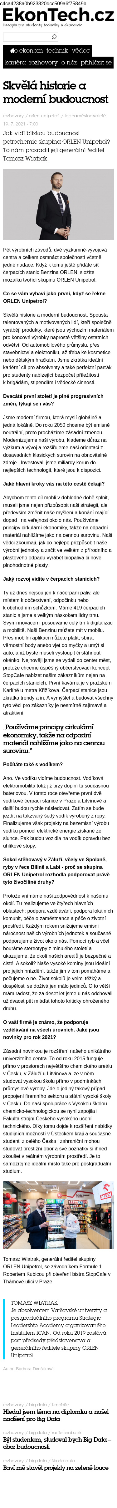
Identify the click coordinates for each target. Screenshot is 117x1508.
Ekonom (31, 50)
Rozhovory (43, 62)
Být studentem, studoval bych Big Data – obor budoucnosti (57, 1443)
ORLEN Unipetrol (44, 116)
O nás (69, 62)
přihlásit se (96, 62)
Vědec (81, 50)
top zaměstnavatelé (85, 116)
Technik (57, 50)
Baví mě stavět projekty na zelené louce (55, 1468)
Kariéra (15, 62)
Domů (13, 50)
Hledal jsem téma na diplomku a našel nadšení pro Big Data (56, 1415)
